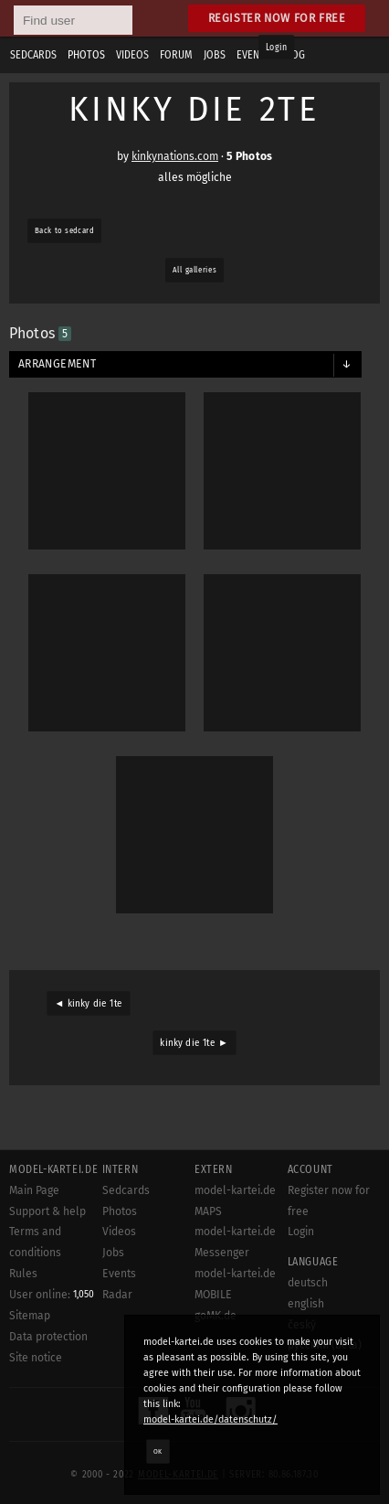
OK (158, 1451)
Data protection (48, 1336)
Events (119, 1273)
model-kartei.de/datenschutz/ (210, 1419)
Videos (119, 1231)
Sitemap (29, 1315)
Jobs (113, 1252)
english (306, 1303)
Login (276, 47)
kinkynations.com (174, 156)
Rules (23, 1273)
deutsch (308, 1282)
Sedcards (126, 1190)
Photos (119, 1211)
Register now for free (277, 18)
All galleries (194, 269)
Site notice (35, 1357)
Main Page (34, 1190)
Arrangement (57, 363)
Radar (117, 1294)
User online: (51, 1294)
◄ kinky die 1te (88, 1003)
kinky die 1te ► (194, 1043)
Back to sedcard (64, 230)
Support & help (47, 1211)
